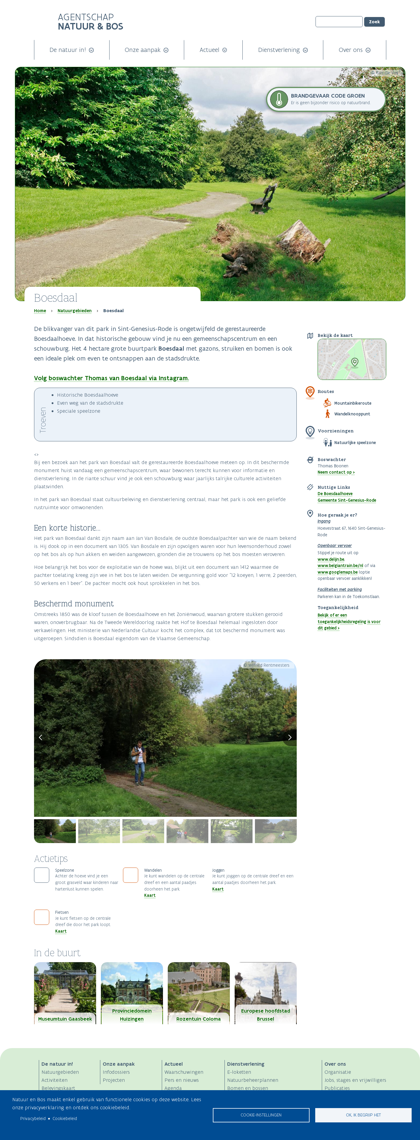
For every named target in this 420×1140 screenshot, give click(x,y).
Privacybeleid (33, 1118)
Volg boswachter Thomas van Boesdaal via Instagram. (111, 378)
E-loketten (239, 1072)
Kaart (150, 895)
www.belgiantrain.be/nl (340, 565)
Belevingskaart (58, 1088)
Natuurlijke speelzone (355, 442)
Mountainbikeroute (352, 403)
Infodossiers (116, 1072)
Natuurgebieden (75, 311)
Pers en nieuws (181, 1080)
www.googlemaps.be (338, 572)
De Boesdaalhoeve (335, 493)
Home (40, 311)
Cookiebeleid (65, 1118)
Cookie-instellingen (261, 1115)
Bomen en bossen (247, 1088)
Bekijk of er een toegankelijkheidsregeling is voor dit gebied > (349, 621)
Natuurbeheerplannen (252, 1080)
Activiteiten (54, 1080)
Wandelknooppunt (352, 414)
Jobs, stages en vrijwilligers (355, 1080)
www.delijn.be (331, 559)
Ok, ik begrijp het (363, 1115)
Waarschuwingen (183, 1072)
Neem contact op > (336, 472)
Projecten (114, 1080)
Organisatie (337, 1072)
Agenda (173, 1088)
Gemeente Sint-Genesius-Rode (347, 500)
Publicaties (337, 1088)
